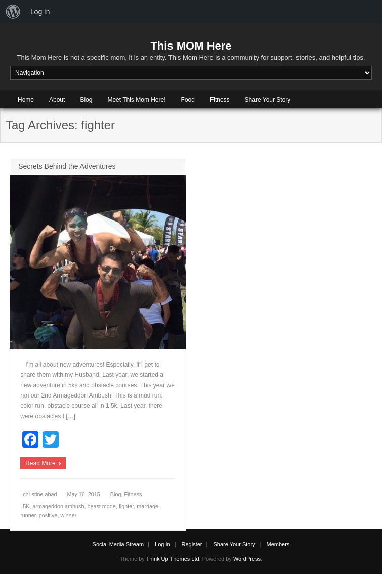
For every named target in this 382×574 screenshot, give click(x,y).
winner (68, 515)
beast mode (101, 506)
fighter (126, 506)
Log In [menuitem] (40, 12)
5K (26, 506)
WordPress (247, 559)
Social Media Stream (118, 544)
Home (26, 99)
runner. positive (38, 515)
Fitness (220, 99)
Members (278, 544)
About (57, 99)
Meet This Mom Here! (136, 99)
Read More (40, 463)
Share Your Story (268, 99)
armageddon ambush (58, 506)
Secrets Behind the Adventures (66, 166)
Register (192, 544)
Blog (86, 99)
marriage (147, 506)
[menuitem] (13, 11)
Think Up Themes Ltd (172, 559)
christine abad (40, 494)
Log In (163, 544)
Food (188, 99)
